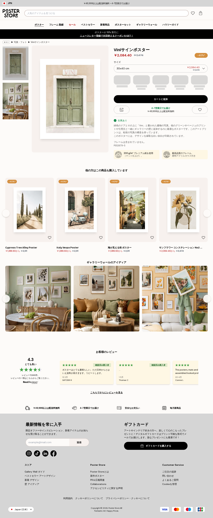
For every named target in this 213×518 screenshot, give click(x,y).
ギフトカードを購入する (155, 445)
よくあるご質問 (170, 479)
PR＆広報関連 (97, 479)
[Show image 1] (15, 63)
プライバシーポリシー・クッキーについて (128, 498)
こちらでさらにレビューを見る (106, 392)
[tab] (193, 13)
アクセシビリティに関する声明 (106, 488)
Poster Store (113, 508)
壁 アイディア (32, 484)
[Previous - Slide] (6, 213)
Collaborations (98, 484)
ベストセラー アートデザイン (40, 475)
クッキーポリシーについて (89, 498)
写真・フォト (20, 42)
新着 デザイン (32, 479)
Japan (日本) (21, 509)
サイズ (117, 62)
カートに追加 (161, 99)
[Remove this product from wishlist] (200, 110)
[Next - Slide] (207, 213)
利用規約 (68, 498)
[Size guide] (121, 110)
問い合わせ (168, 475)
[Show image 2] (15, 101)
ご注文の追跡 (169, 471)
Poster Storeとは (99, 471)
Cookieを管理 (169, 484)
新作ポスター (97, 475)
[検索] (186, 13)
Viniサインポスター (40, 42)
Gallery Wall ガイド (35, 471)
